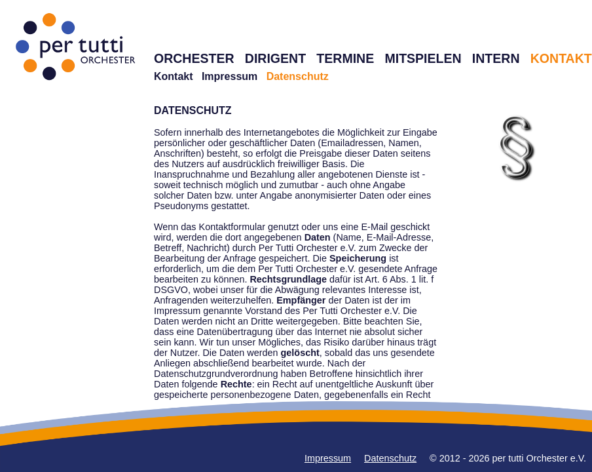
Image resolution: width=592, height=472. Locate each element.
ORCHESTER (194, 58)
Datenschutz (390, 458)
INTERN (496, 58)
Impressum (229, 76)
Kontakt (173, 76)
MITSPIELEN (422, 58)
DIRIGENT (275, 58)
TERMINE (345, 58)
